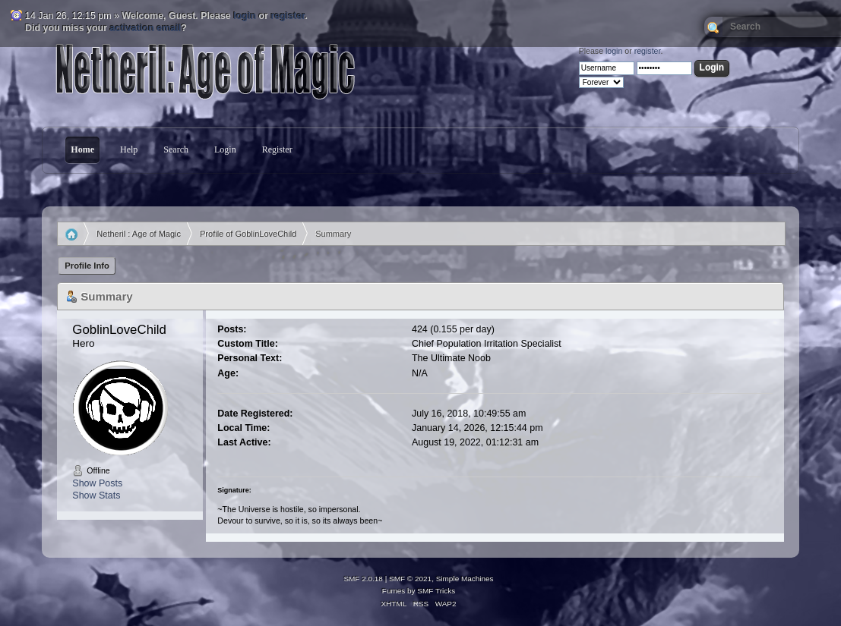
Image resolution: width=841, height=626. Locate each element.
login (244, 16)
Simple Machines (465, 578)
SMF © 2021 (410, 578)
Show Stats (96, 495)
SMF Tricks (436, 591)
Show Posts (97, 483)
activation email (146, 28)
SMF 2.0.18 (363, 578)
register (287, 16)
